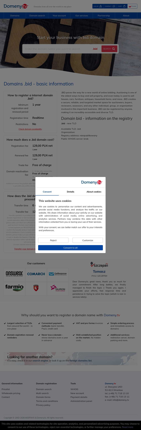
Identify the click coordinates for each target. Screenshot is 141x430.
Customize (87, 240)
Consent (47, 191)
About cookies (94, 191)
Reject (53, 240)
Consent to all (70, 247)
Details (70, 191)
